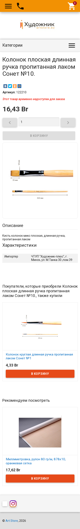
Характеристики (19, 245)
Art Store (12, 520)
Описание (12, 225)
